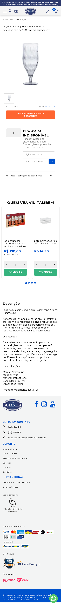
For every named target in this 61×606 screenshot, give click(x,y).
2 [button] (29, 285)
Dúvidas (7, 471)
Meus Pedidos (10, 457)
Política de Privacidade (15, 462)
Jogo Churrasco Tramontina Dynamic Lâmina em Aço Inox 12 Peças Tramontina (15, 247)
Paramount (49, 107)
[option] (15, 244)
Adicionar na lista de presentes (31, 115)
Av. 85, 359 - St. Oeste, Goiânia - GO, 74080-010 (28, 440)
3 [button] (32, 285)
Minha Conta (10, 452)
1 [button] (26, 285)
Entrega (7, 466)
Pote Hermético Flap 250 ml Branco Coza (45, 244)
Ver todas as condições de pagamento (28, 177)
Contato (7, 475)
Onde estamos (10, 490)
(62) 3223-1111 (14, 429)
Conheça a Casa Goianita (16, 486)
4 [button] (35, 285)
